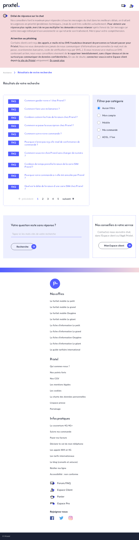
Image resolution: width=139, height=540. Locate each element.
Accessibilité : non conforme (64, 474)
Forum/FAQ (64, 483)
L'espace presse (57, 402)
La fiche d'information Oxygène (65, 337)
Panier (60, 496)
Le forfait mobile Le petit (62, 301)
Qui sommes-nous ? (60, 366)
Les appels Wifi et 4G (60, 449)
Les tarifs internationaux (62, 456)
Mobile (106, 122)
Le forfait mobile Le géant (63, 319)
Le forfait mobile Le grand (63, 307)
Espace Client (64, 489)
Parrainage (55, 408)
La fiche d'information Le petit (65, 325)
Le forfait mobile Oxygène (63, 313)
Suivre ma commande (60, 431)
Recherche (22, 246)
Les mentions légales (60, 384)
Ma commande (110, 129)
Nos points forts (58, 372)
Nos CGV (54, 378)
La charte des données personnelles (68, 396)
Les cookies (55, 390)
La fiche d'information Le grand (65, 331)
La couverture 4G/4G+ (61, 425)
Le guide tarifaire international (65, 349)
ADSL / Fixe (108, 137)
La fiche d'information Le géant (65, 343)
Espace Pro (63, 503)
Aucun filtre (108, 108)
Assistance (7, 73)
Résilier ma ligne (58, 468)
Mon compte (109, 115)
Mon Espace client (114, 245)
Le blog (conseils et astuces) (64, 462)
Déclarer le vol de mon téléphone (66, 443)
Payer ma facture (58, 437)
